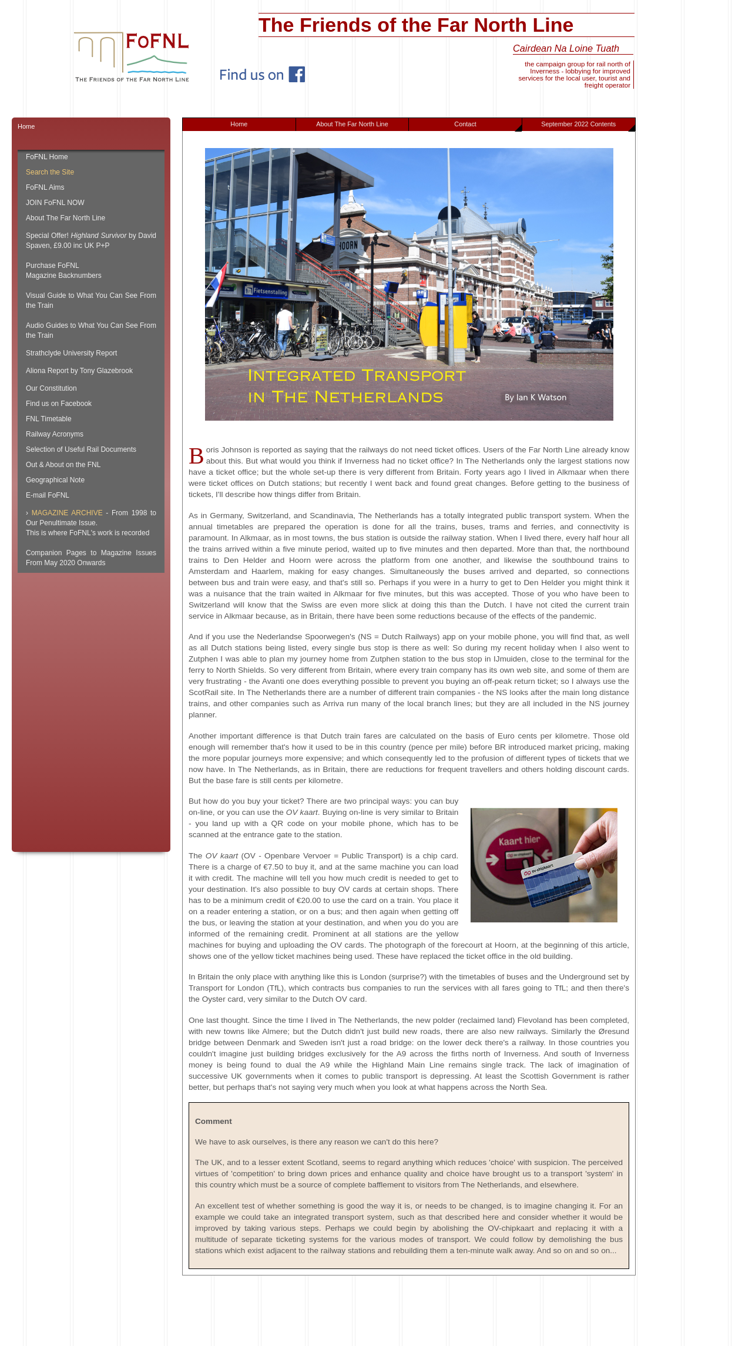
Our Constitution (51, 388)
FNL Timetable (49, 419)
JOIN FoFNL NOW (55, 203)
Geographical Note (55, 480)
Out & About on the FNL (63, 465)
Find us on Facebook (59, 404)
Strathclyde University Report (71, 353)
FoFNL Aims (45, 187)
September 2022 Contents (587, 125)
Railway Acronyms (54, 434)
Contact (488, 125)
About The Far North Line (352, 123)
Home (238, 123)
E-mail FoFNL (47, 495)
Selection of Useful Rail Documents (81, 449)
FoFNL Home (47, 157)
